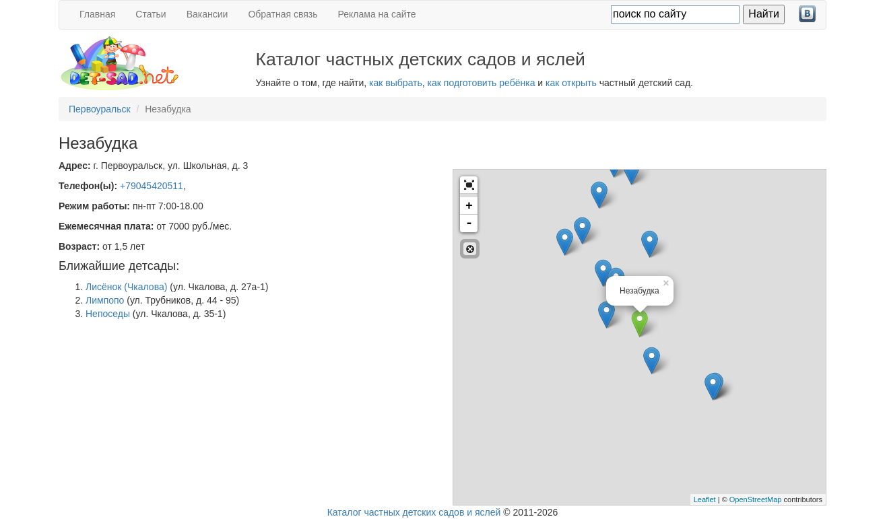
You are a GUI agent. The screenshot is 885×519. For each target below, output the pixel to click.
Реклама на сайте (377, 14)
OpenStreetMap (755, 499)
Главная (97, 14)
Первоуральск (100, 109)
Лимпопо (105, 300)
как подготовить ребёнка (481, 82)
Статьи (150, 14)
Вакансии (207, 14)
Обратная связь (282, 14)
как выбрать (395, 82)
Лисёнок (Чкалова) (126, 286)
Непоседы (108, 313)
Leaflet (705, 499)
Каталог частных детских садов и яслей (414, 512)
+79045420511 (151, 185)
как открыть (571, 82)
